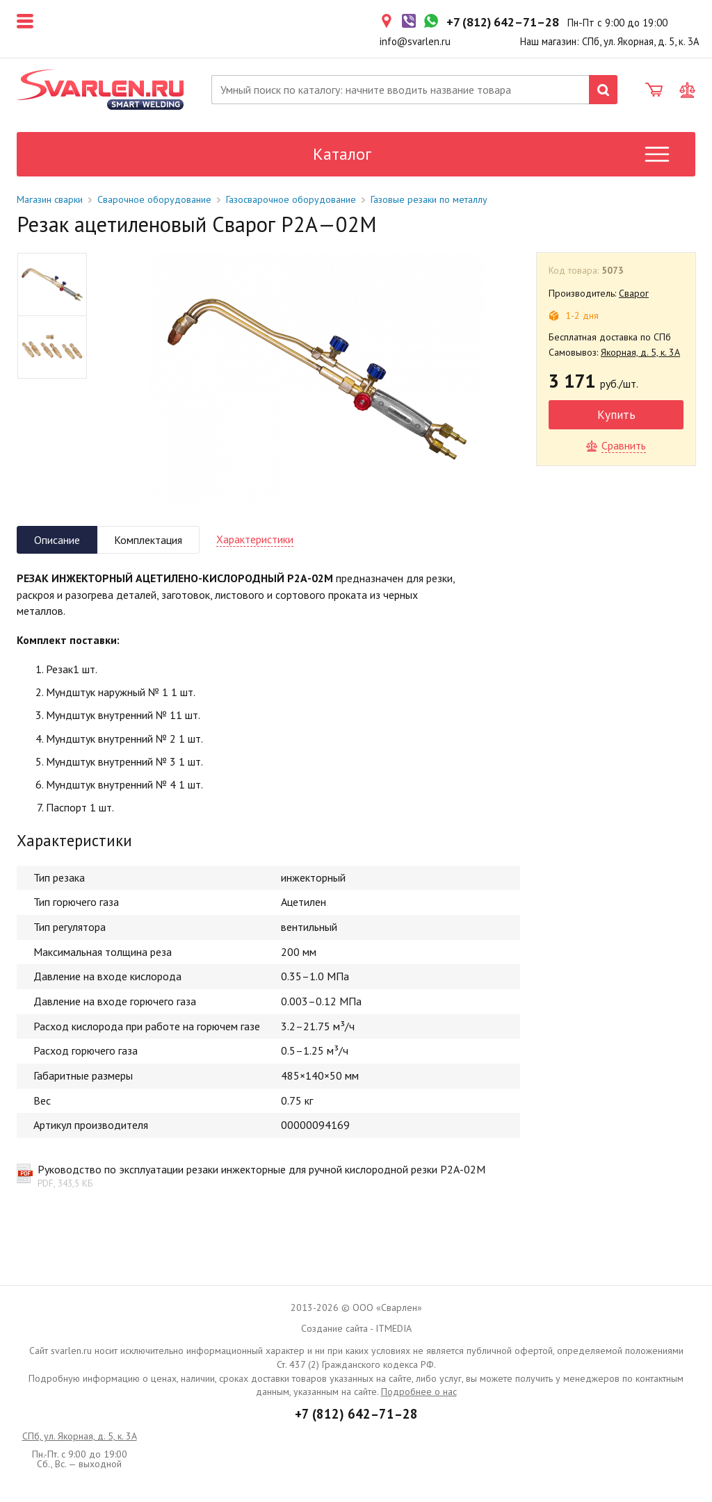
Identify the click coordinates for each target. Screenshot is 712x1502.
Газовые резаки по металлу (429, 199)
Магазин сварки (50, 199)
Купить (616, 414)
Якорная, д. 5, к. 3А (640, 352)
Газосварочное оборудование (291, 199)
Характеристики (254, 539)
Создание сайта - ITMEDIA (356, 1328)
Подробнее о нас (419, 1391)
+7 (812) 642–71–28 (356, 1413)
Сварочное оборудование (154, 199)
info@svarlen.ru (415, 41)
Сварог (634, 293)
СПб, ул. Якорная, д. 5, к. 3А (79, 1436)
